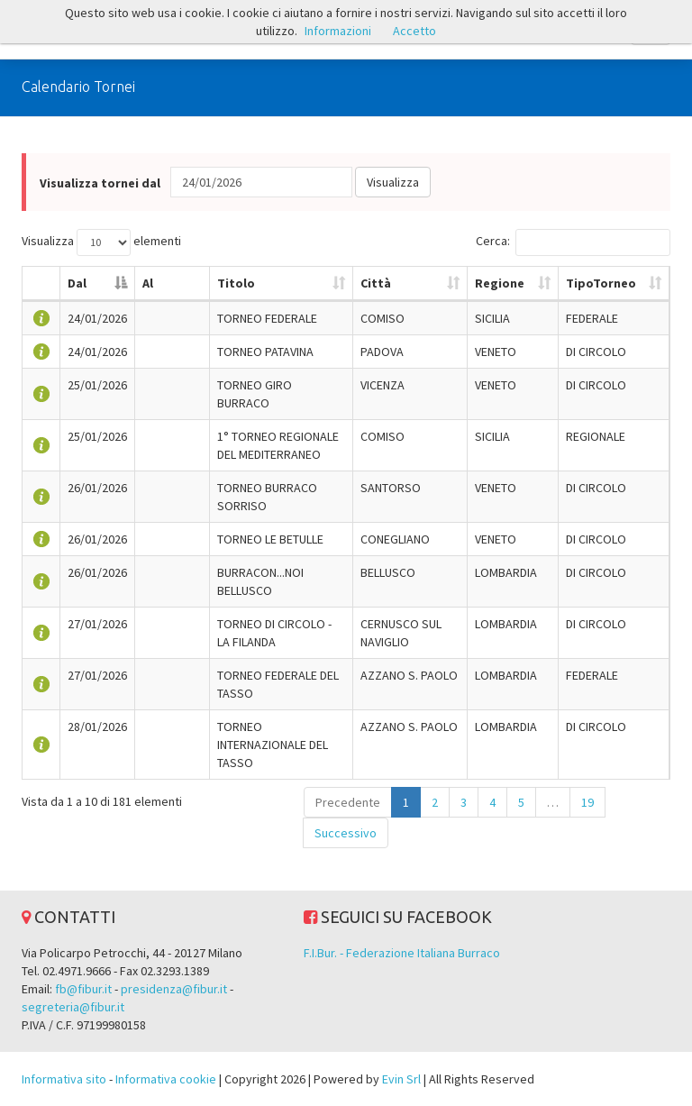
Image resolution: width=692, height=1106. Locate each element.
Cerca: (573, 242)
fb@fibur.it (83, 989)
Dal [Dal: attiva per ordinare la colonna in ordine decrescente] (77, 283)
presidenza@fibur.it (174, 989)
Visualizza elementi (101, 242)
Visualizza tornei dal (100, 183)
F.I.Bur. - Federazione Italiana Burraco (402, 953)
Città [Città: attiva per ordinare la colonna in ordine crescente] (375, 283)
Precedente (347, 802)
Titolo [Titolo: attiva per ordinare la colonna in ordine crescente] (236, 283)
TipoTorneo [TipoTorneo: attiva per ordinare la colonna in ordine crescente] (601, 283)
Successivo (345, 833)
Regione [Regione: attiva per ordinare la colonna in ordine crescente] (499, 283)
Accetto (414, 31)
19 (587, 802)
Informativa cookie (165, 1079)
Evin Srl (401, 1079)
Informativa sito (64, 1079)
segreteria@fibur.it (73, 1007)
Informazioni (338, 31)
